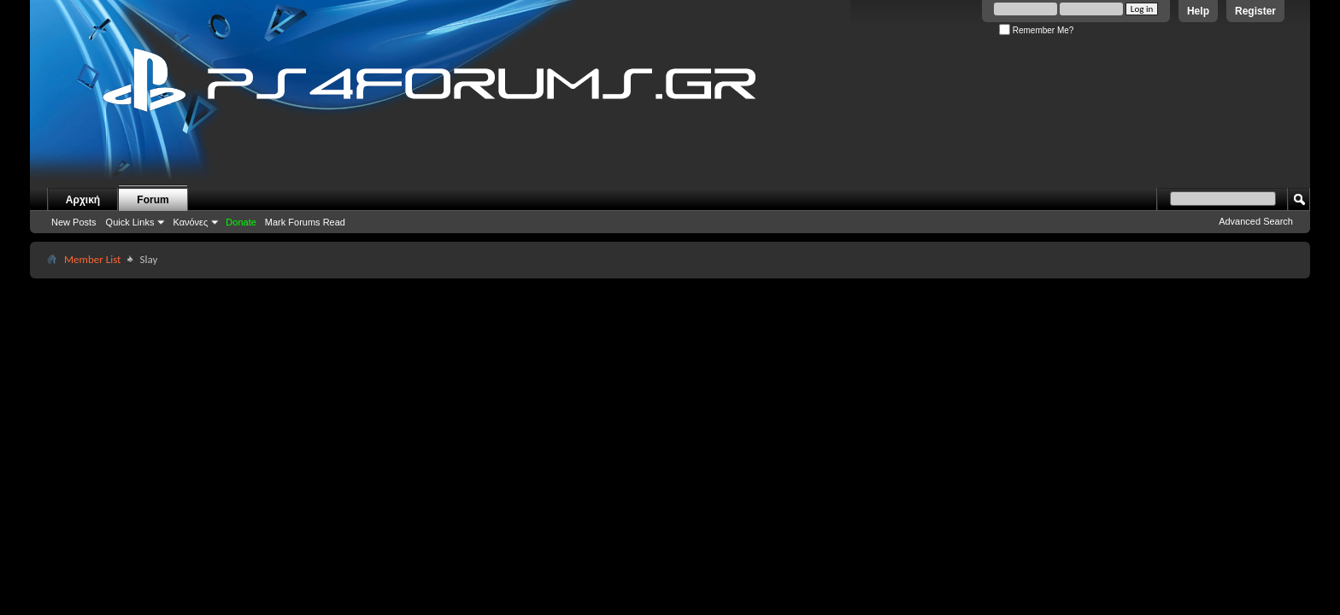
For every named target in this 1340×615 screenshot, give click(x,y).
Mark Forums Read (305, 222)
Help (1198, 11)
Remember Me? (1036, 30)
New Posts (74, 222)
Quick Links (130, 222)
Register (1255, 11)
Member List (92, 259)
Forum (152, 200)
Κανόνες (190, 222)
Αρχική (83, 200)
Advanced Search (1256, 221)
